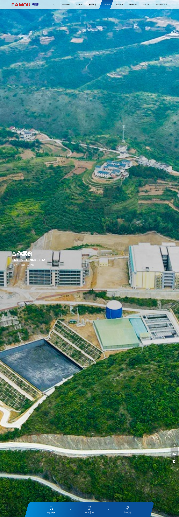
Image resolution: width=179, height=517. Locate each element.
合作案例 (30, 265)
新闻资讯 (119, 4)
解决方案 (93, 4)
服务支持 (133, 4)
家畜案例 (51, 509)
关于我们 (66, 4)
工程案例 (106, 4)
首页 (54, 4)
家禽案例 (89, 509)
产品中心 (79, 4)
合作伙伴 (128, 509)
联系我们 (146, 4)
